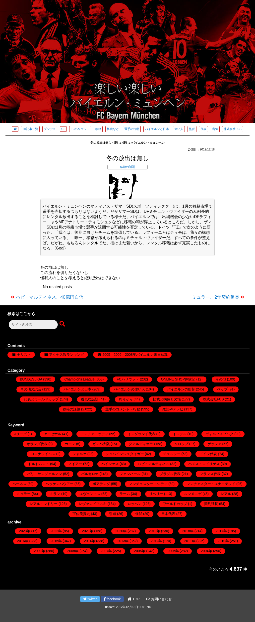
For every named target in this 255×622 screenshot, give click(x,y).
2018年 (187, 531)
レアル (226, 494)
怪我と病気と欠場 (167, 399)
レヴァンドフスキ (93, 504)
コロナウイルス (43, 454)
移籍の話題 (127, 167)
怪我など (113, 129)
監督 (192, 129)
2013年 (122, 541)
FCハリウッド (80, 129)
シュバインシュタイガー (125, 454)
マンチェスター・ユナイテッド (211, 484)
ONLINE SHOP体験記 (178, 379)
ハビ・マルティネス (153, 464)
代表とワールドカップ (41, 399)
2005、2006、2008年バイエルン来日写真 (134, 355)
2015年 (56, 541)
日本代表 (168, 514)
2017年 (221, 531)
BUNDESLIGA (31, 379)
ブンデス (50, 129)
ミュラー (24, 494)
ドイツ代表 (208, 454)
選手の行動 (131, 129)
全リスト (24, 355)
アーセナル (52, 434)
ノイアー (75, 464)
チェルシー (172, 454)
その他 (221, 379)
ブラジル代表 (170, 474)
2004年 (206, 551)
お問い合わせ (159, 599)
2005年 (173, 551)
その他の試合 (30, 389)
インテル (180, 434)
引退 (112, 514)
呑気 (215, 129)
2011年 (189, 541)
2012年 (156, 541)
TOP (133, 599)
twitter (90, 599)
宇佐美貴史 (81, 514)
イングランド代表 (141, 434)
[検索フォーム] (33, 324)
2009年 (39, 551)
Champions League (79, 379)
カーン (70, 444)
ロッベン (134, 504)
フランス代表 (210, 474)
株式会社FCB (233, 129)
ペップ (222, 389)
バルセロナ (90, 474)
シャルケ (79, 454)
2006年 (139, 551)
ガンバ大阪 (101, 444)
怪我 (138, 514)
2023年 (24, 531)
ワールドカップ (175, 504)
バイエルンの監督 (181, 389)
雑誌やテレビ (172, 409)
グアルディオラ (141, 444)
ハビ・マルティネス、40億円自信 (49, 297)
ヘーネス (19, 484)
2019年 (154, 531)
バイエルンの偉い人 (129, 389)
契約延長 (211, 504)
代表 (203, 129)
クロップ (181, 444)
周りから (126, 399)
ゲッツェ (214, 444)
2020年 (121, 531)
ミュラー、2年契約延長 (215, 297)
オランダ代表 (37, 444)
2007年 (106, 551)
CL (63, 129)
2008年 (72, 551)
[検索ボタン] (63, 324)
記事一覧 (30, 129)
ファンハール (130, 474)
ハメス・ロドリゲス (204, 464)
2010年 (223, 541)
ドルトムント (38, 464)
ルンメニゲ (192, 494)
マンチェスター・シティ (148, 484)
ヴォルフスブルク (219, 434)
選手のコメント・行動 (122, 409)
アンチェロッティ (94, 434)
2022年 (56, 531)
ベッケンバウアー (59, 484)
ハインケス (110, 464)
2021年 (87, 531)
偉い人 (178, 129)
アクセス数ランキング (66, 355)
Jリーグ (20, 434)
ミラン (55, 494)
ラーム (125, 494)
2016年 (22, 541)
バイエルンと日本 (157, 129)
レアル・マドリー (44, 504)
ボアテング (101, 484)
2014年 (89, 541)
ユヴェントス (89, 494)
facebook (112, 599)
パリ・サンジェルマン (44, 474)
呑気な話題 (89, 399)
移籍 (98, 129)
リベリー (156, 494)
